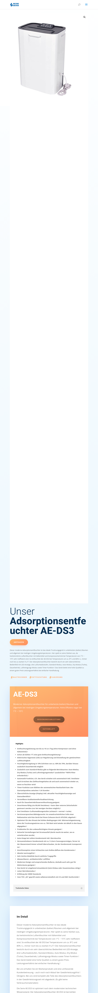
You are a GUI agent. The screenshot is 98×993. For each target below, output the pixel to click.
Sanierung (57, 677)
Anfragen (19, 642)
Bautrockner (20, 677)
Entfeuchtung (39, 677)
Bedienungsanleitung (49, 719)
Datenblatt (49, 729)
